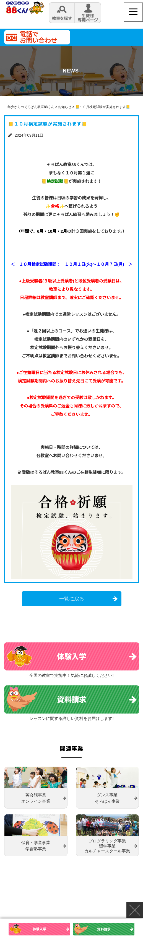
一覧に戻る (71, 599)
